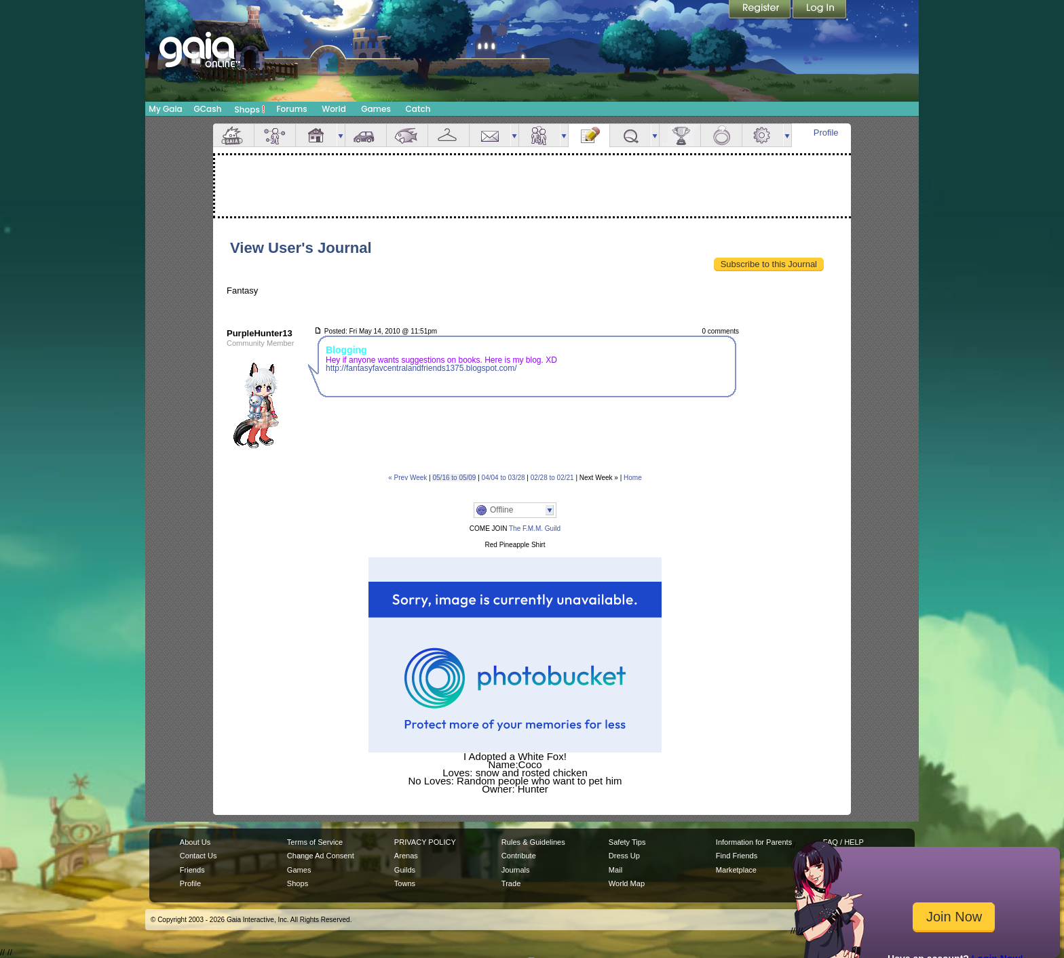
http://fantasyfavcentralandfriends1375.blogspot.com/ (421, 368)
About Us (195, 842)
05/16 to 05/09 (454, 477)
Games (376, 109)
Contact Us (198, 856)
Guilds (404, 870)
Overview (233, 135)
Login (820, 10)
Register (761, 10)
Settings (762, 135)
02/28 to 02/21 (552, 477)
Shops (250, 109)
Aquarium (407, 135)
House (316, 135)
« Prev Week (407, 477)
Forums (291, 109)
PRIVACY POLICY (425, 842)
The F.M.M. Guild (533, 528)
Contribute (518, 856)
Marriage (721, 135)
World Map (627, 883)
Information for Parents (754, 842)
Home (633, 477)
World (334, 109)
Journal (589, 135)
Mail (490, 135)
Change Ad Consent (320, 856)
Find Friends (736, 856)
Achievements (680, 135)
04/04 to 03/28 (503, 477)
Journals (515, 870)
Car (365, 135)
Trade (510, 883)
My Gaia (165, 109)
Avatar (274, 135)
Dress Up (624, 856)
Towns (404, 883)
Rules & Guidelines (533, 842)
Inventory (448, 135)
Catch (418, 109)
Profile (826, 132)
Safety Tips (627, 842)
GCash (208, 109)
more (341, 135)
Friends (539, 135)
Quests (630, 135)
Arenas (406, 856)
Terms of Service (315, 842)
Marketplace (736, 870)
